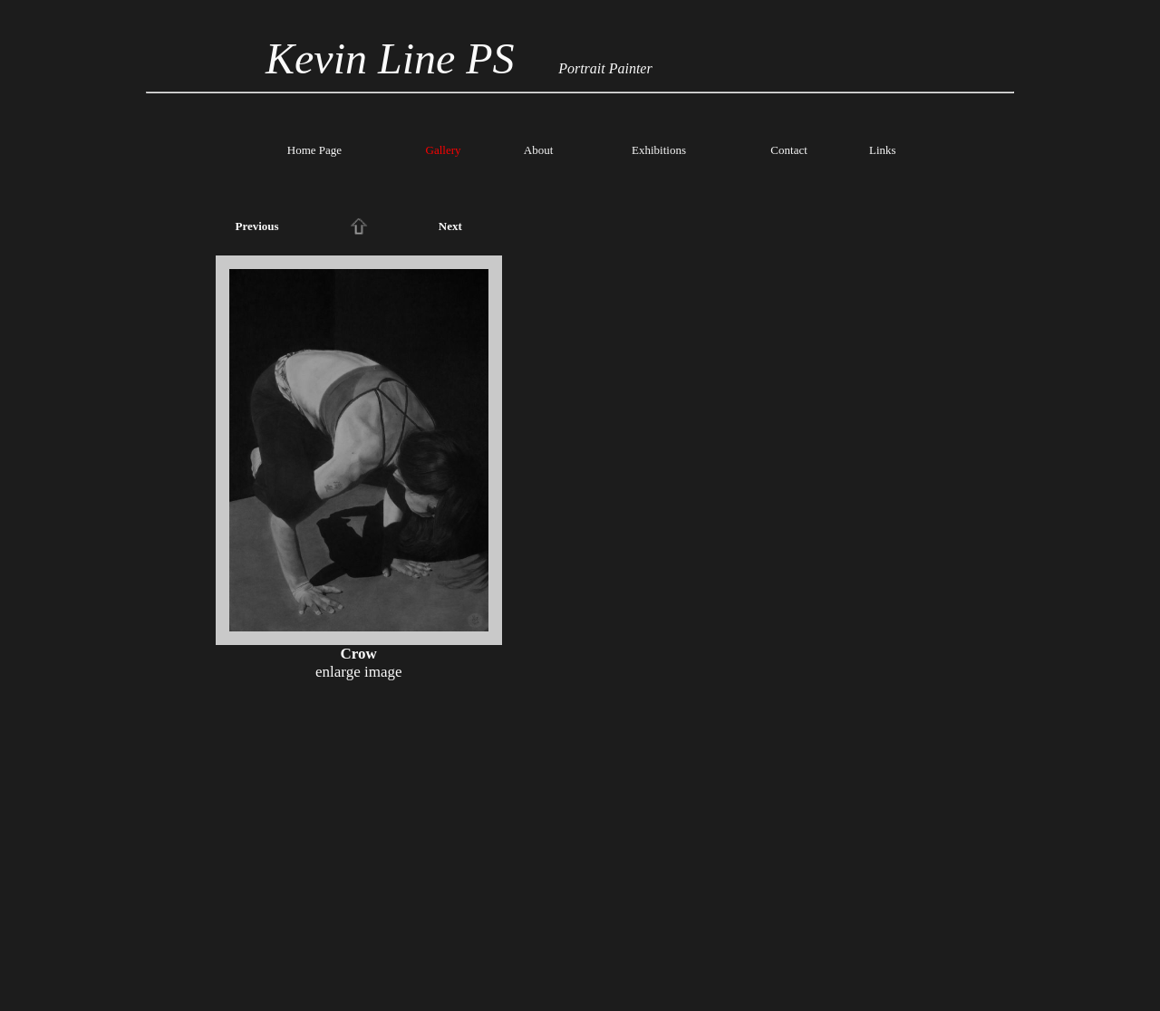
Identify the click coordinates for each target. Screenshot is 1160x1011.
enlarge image (358, 671)
